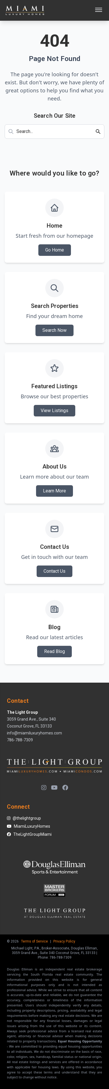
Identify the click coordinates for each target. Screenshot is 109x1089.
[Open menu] (98, 10)
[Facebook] (65, 787)
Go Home (54, 250)
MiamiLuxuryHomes (28, 826)
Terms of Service (34, 941)
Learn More (54, 491)
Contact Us (54, 571)
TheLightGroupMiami (29, 834)
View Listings (54, 410)
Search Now (54, 330)
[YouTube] (54, 787)
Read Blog (54, 651)
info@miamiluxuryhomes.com (34, 733)
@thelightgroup (24, 818)
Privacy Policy (64, 941)
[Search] (99, 131)
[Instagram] (43, 787)
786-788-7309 (20, 740)
